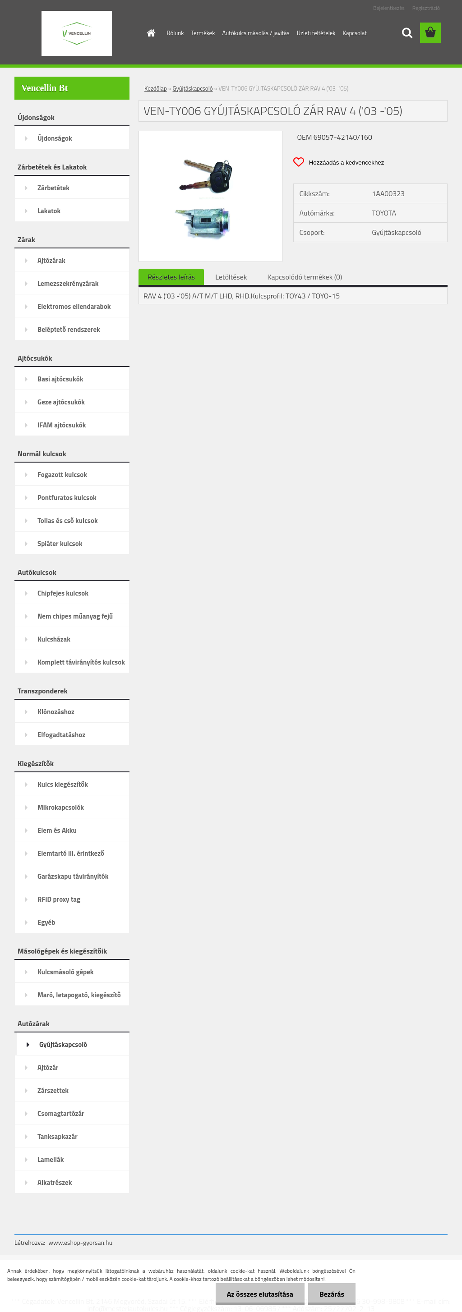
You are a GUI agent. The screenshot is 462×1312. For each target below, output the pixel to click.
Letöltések (231, 276)
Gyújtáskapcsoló (193, 88)
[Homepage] (149, 33)
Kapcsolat (355, 32)
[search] (407, 33)
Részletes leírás (171, 276)
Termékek (203, 32)
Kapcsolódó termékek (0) (304, 276)
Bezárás (331, 1294)
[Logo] (76, 33)
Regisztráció (426, 8)
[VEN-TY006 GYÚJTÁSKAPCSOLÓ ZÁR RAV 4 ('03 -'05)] (210, 134)
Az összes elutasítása (260, 1294)
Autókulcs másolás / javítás (255, 32)
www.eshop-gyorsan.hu (80, 1242)
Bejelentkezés (389, 8)
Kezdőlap (155, 88)
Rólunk (175, 32)
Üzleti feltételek (316, 32)
